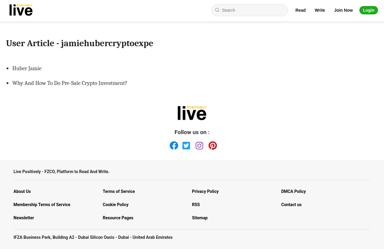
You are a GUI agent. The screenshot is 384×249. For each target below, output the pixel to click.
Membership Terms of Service (42, 204)
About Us (22, 191)
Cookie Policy (116, 204)
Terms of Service (119, 191)
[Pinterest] (211, 144)
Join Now (343, 10)
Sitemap (200, 217)
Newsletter (24, 217)
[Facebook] (173, 144)
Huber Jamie (26, 68)
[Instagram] (199, 144)
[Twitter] (185, 144)
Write (320, 10)
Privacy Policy (205, 191)
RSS (196, 204)
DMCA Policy (293, 191)
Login (368, 10)
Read (301, 10)
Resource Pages (118, 217)
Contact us (291, 204)
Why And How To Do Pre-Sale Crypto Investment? (70, 83)
